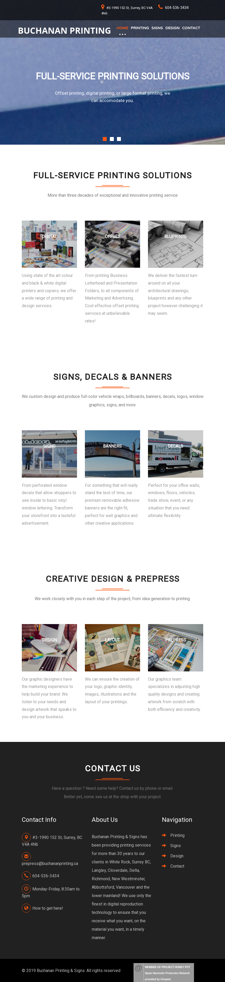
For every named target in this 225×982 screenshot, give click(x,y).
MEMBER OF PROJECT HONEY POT (167, 967)
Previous (106, 135)
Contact (191, 28)
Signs (157, 28)
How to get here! (47, 908)
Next (199, 135)
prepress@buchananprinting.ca (50, 863)
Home (122, 28)
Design (173, 28)
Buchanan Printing (64, 30)
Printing (140, 28)
